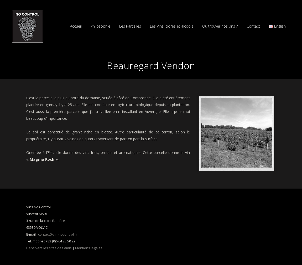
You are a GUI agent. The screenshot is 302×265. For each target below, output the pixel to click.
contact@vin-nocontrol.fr (57, 234)
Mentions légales (88, 248)
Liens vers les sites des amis (49, 248)
